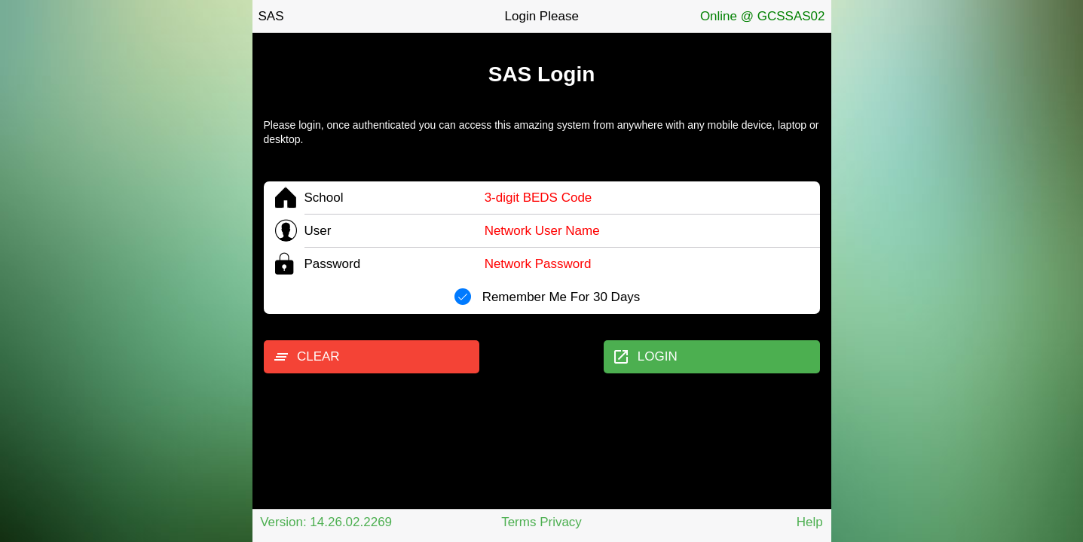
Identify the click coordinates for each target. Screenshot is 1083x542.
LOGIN (644, 357)
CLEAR (306, 357)
